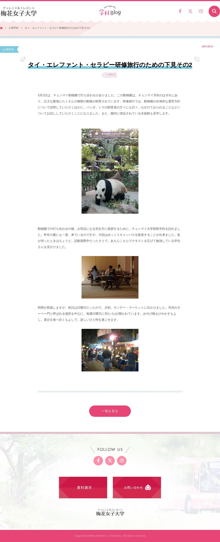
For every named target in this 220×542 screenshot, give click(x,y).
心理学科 (14, 27)
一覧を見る (110, 411)
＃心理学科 (109, 75)
